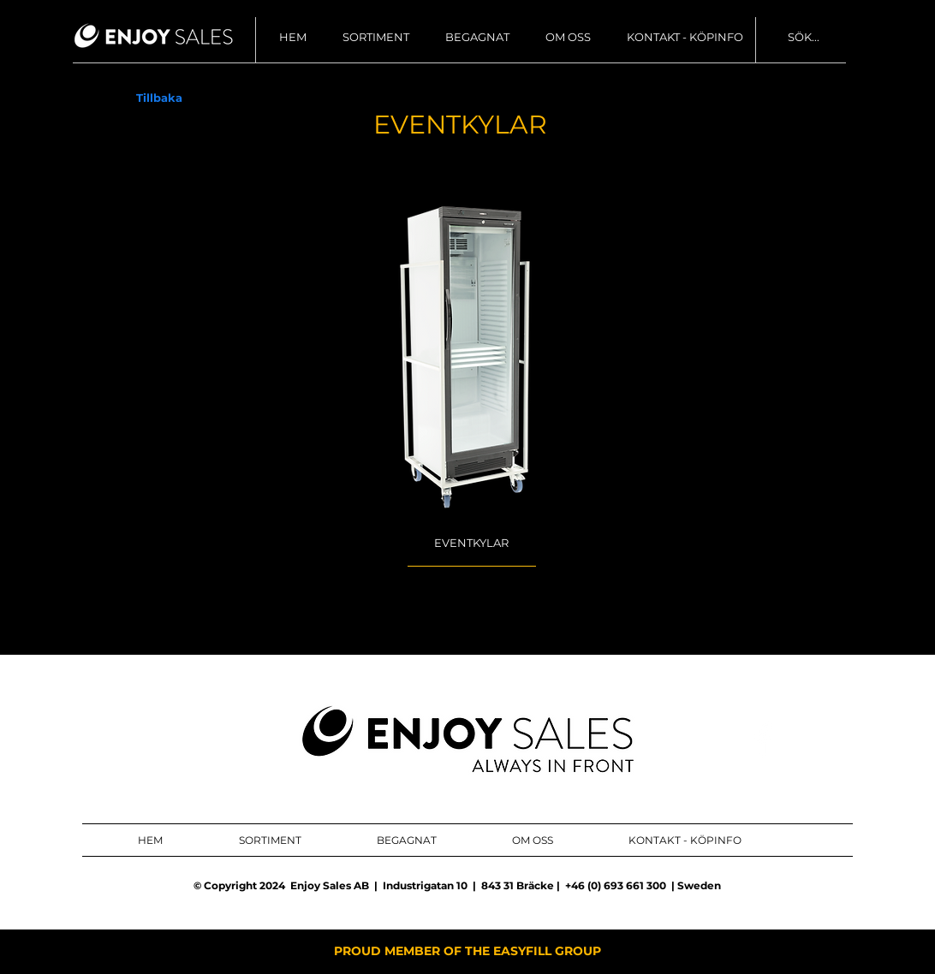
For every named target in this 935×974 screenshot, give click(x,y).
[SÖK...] (858, 37)
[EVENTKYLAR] (471, 543)
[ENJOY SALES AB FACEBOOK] (762, 739)
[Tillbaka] (159, 98)
